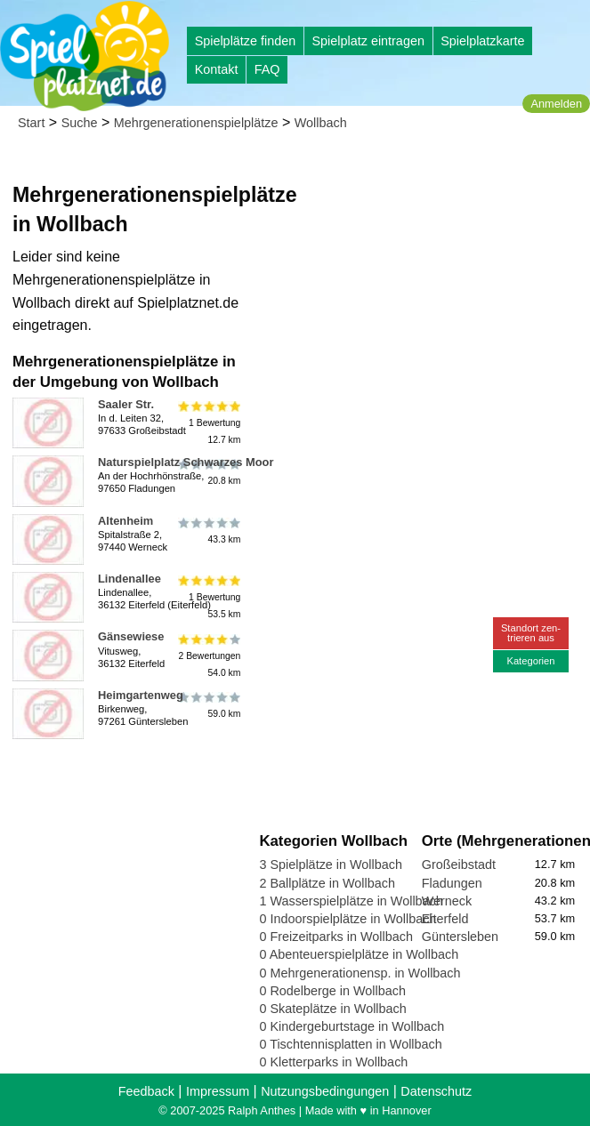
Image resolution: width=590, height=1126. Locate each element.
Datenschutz (436, 1091)
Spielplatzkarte (482, 41)
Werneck (447, 901)
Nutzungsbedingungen (325, 1091)
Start (31, 123)
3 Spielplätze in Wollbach (330, 864)
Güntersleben (460, 936)
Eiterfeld (445, 919)
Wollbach (321, 123)
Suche (79, 123)
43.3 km (208, 531)
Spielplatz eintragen (367, 41)
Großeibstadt (459, 864)
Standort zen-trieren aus (531, 633)
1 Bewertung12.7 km (208, 423)
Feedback (146, 1091)
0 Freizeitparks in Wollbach (336, 936)
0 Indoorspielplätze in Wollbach (347, 919)
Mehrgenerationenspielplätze (196, 123)
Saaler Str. (126, 404)
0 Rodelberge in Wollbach (332, 991)
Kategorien (530, 660)
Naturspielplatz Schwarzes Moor (185, 462)
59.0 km (208, 705)
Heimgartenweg (140, 695)
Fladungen (452, 883)
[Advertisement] (421, 266)
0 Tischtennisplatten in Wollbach (350, 1044)
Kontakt (216, 69)
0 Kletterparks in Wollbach (333, 1062)
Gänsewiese (131, 636)
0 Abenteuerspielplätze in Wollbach (358, 954)
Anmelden (556, 103)
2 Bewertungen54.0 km (208, 655)
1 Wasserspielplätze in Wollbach (350, 901)
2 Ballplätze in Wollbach (327, 883)
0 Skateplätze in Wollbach (332, 1008)
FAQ (267, 69)
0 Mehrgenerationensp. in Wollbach (359, 973)
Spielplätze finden (245, 41)
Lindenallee (129, 578)
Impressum (217, 1091)
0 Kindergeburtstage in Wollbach (351, 1026)
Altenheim (125, 520)
